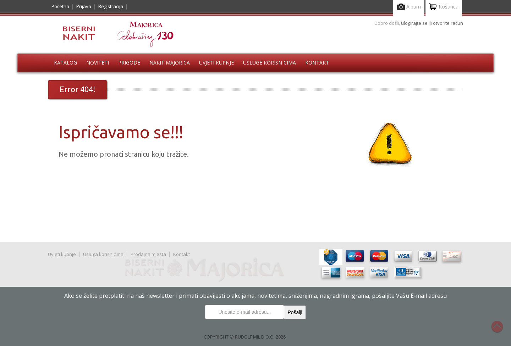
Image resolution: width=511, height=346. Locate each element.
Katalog (65, 62)
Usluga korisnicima (103, 254)
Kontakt (317, 62)
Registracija (110, 6)
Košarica (443, 7)
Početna (60, 6)
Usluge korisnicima (269, 62)
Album (409, 7)
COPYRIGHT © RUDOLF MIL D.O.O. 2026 (245, 337)
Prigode (129, 62)
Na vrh (500, 330)
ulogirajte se (415, 23)
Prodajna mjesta (148, 254)
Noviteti (97, 62)
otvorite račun (448, 23)
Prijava (83, 6)
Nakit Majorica (169, 62)
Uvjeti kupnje (216, 62)
